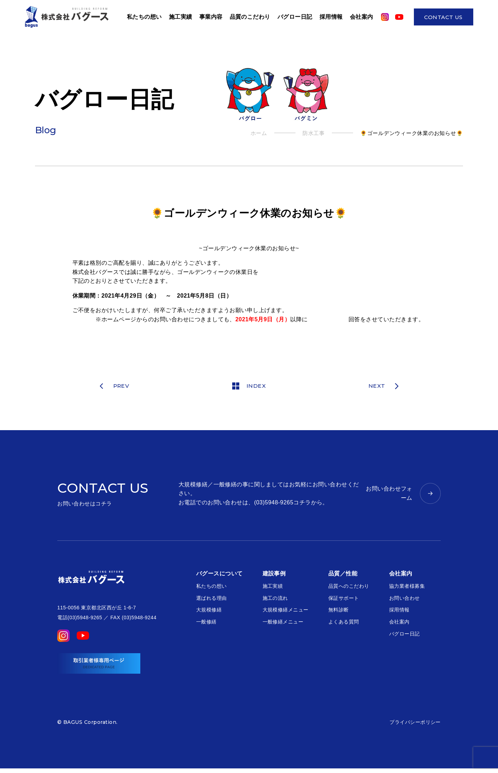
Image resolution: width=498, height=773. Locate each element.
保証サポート (343, 600)
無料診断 (338, 612)
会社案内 (361, 17)
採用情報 (331, 17)
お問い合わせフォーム (389, 495)
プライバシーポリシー (415, 727)
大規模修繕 (209, 612)
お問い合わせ (404, 600)
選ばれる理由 (211, 600)
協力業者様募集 (407, 588)
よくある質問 (343, 624)
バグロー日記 (294, 17)
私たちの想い (211, 588)
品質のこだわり (249, 17)
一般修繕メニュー (283, 624)
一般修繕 (206, 624)
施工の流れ (275, 600)
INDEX (249, 387)
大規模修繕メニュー (286, 612)
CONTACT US (443, 17)
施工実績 (180, 17)
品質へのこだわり (348, 588)
